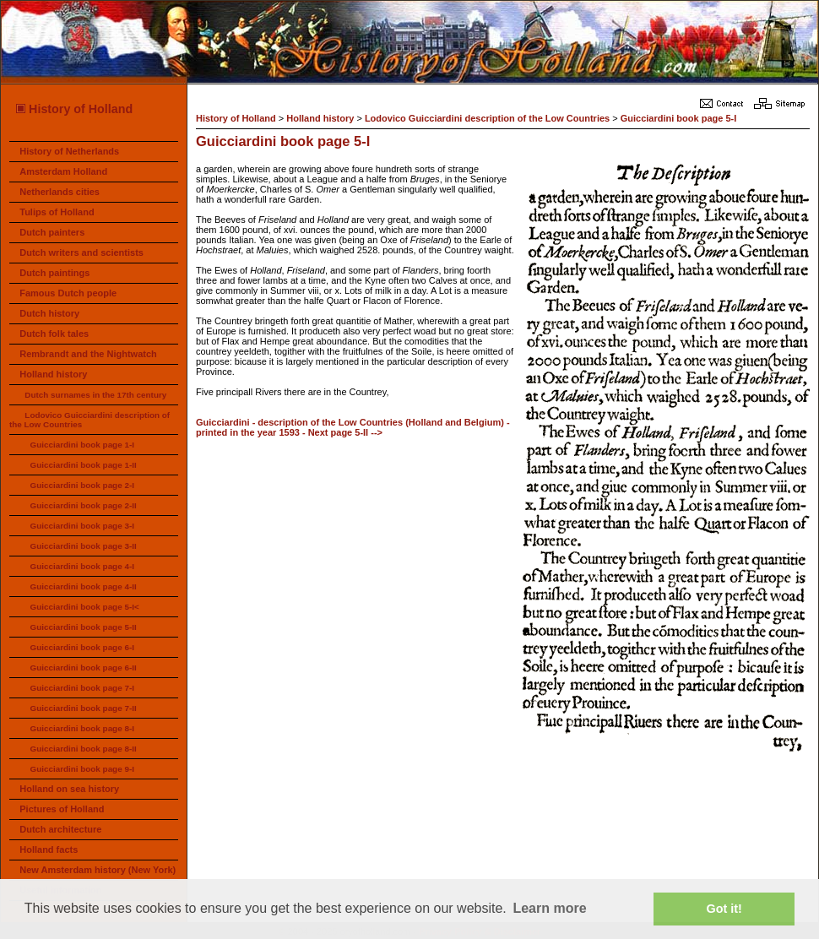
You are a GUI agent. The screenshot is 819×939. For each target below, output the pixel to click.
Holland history (53, 374)
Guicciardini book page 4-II (83, 586)
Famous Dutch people (68, 293)
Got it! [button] (724, 908)
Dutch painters (51, 232)
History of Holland (73, 109)
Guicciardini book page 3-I (81, 525)
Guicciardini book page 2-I (81, 485)
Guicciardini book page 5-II (83, 627)
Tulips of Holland (56, 212)
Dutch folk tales (54, 333)
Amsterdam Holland (63, 171)
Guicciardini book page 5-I (679, 118)
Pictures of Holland (61, 809)
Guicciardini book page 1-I (81, 444)
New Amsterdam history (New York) (97, 870)
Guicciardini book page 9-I (81, 768)
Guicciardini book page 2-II (83, 505)
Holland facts (48, 849)
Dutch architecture (60, 829)
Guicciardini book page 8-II (83, 748)
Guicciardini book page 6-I (81, 647)
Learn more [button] (549, 908)
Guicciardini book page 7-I (81, 687)
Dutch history (49, 313)
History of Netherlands (69, 151)
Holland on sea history (69, 789)
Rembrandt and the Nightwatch (88, 354)
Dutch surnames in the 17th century (95, 394)
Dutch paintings (54, 273)
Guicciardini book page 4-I (81, 566)
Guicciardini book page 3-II (83, 546)
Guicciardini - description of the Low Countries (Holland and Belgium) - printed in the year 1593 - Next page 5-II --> (353, 427)
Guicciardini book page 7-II (83, 708)
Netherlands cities (59, 192)
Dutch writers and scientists (81, 252)
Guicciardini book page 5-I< (84, 606)
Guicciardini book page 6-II (83, 667)
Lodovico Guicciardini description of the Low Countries (487, 118)
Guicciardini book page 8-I (81, 728)
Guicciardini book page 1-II (83, 465)
